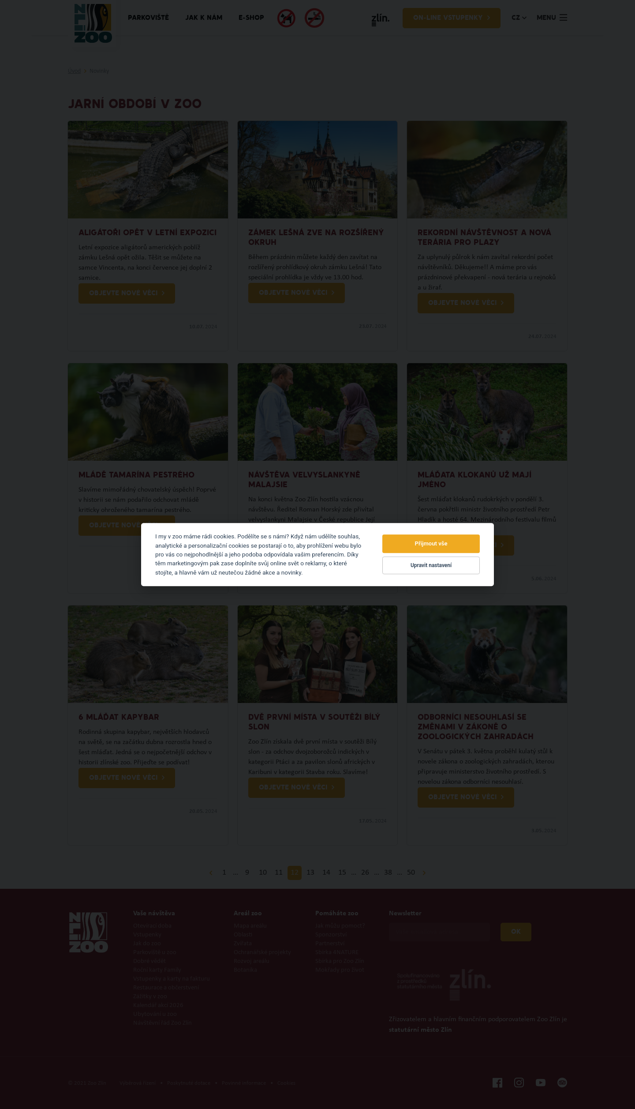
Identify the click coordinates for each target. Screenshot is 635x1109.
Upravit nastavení (431, 565)
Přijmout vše (431, 544)
